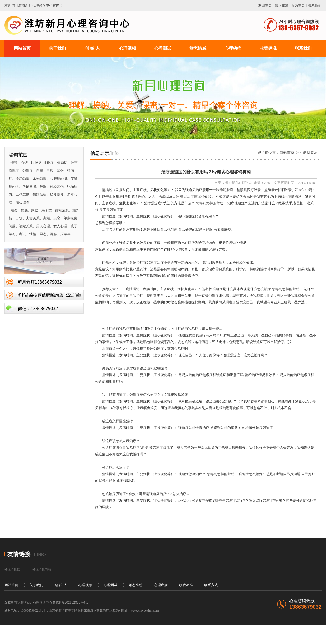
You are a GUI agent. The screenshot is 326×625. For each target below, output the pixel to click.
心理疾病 (161, 585)
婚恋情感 (135, 585)
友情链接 (18, 554)
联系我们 (315, 5)
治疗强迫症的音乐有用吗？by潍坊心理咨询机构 (206, 172)
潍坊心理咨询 (42, 570)
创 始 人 (61, 585)
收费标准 (186, 585)
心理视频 (85, 585)
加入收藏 (281, 5)
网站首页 (287, 152)
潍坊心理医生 (14, 570)
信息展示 (310, 152)
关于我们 (36, 585)
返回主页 (265, 5)
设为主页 (298, 5)
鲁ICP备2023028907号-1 (70, 602)
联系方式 (211, 585)
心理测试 (110, 585)
